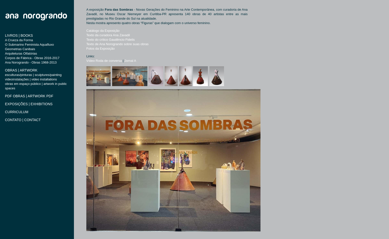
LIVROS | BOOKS (19, 35)
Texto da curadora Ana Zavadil (108, 35)
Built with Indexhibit (16, 127)
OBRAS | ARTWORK (21, 70)
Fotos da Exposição (100, 48)
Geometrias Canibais (20, 49)
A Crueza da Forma (19, 40)
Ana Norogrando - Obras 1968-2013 (31, 62)
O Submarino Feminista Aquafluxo (29, 44)
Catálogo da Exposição (103, 31)
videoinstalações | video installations (31, 79)
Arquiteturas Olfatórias (21, 53)
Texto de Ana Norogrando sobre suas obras (117, 44)
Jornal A (130, 61)
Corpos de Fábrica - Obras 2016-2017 (32, 58)
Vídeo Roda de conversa (104, 61)
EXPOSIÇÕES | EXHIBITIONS (29, 104)
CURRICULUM (16, 112)
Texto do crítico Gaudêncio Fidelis (110, 39)
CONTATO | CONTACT (23, 120)
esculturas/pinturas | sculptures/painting (33, 75)
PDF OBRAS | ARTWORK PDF (29, 96)
